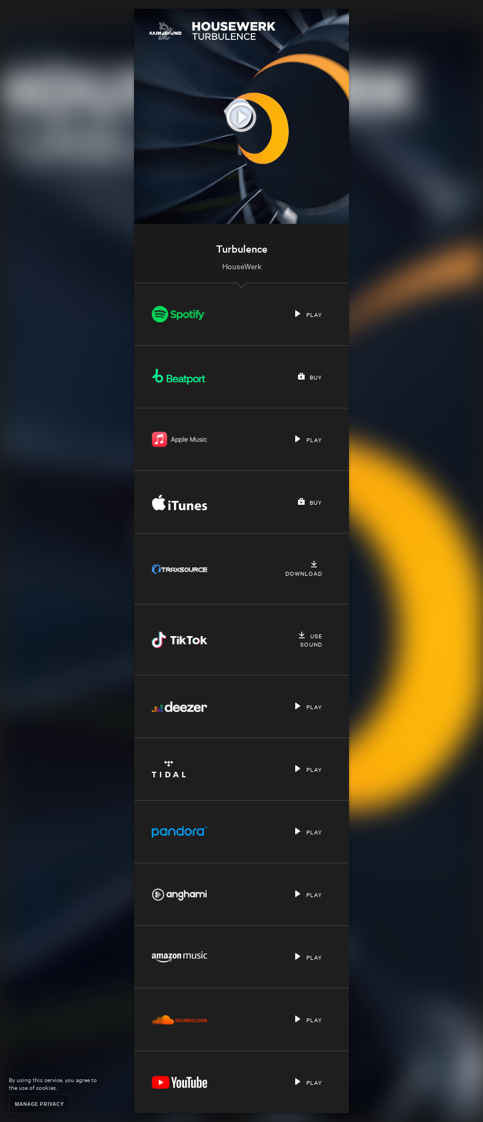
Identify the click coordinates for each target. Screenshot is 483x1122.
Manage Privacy (39, 1103)
